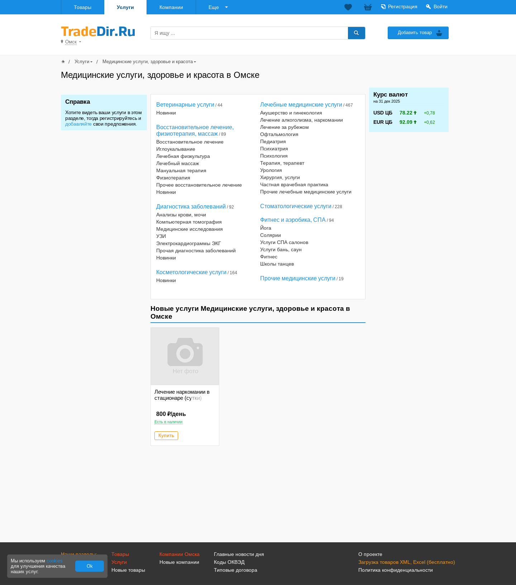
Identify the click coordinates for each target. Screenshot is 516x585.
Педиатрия (273, 141)
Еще (214, 7)
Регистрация (402, 6)
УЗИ (161, 236)
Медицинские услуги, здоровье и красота (147, 61)
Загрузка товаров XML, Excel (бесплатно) (406, 562)
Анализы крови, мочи (181, 214)
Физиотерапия (173, 178)
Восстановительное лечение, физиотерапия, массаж (195, 130)
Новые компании (179, 562)
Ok (90, 566)
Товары (82, 7)
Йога (265, 228)
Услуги (125, 7)
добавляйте (78, 124)
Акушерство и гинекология (291, 113)
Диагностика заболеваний (191, 206)
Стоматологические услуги (295, 206)
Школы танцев (277, 264)
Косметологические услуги (191, 272)
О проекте (370, 554)
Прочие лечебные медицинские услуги (306, 192)
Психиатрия (274, 148)
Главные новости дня (239, 554)
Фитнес (268, 256)
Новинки (166, 113)
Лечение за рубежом (284, 127)
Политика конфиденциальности (395, 570)
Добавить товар (415, 32)
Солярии (270, 235)
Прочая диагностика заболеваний (196, 250)
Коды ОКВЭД (229, 562)
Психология (274, 156)
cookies (55, 560)
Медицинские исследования (189, 229)
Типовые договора (235, 570)
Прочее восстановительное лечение (199, 185)
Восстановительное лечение (190, 142)
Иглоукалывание (175, 149)
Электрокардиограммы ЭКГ (188, 243)
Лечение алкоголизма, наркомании (301, 120)
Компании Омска (179, 554)
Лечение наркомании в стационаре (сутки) (182, 395)
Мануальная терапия (181, 170)
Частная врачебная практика (294, 184)
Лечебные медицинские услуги (301, 105)
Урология (271, 170)
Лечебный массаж (177, 163)
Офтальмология (279, 134)
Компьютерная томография (189, 222)
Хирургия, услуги (280, 177)
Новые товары (128, 570)
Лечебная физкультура (183, 156)
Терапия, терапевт (282, 163)
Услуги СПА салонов (284, 242)
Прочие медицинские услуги (297, 278)
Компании (171, 7)
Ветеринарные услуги (185, 105)
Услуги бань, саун (281, 249)
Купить (166, 435)
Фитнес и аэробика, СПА (293, 220)
